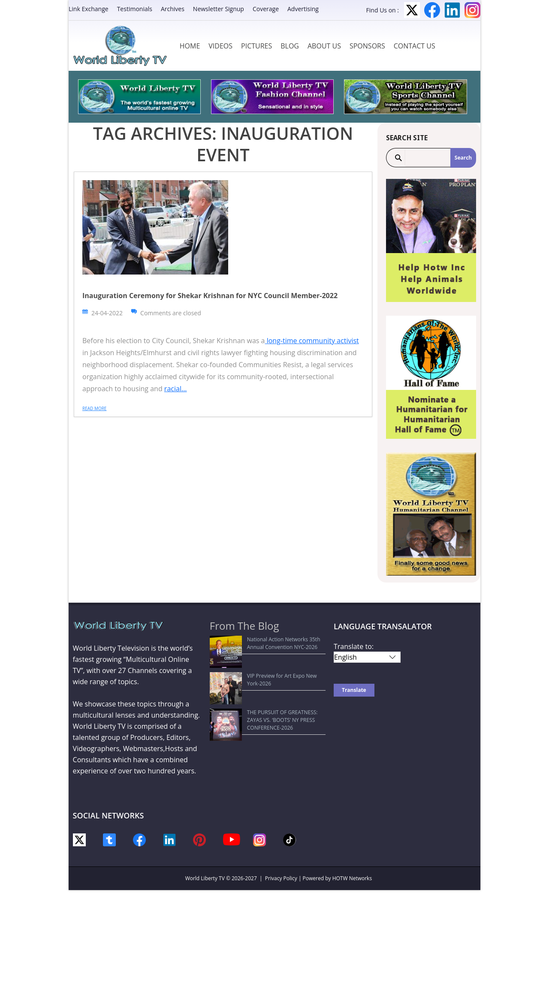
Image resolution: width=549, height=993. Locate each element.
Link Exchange (89, 9)
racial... (175, 388)
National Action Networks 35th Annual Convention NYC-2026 (260, 643)
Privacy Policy (281, 878)
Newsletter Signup (218, 9)
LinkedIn (452, 10)
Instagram (472, 10)
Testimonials (134, 9)
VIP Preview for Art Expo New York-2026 (262, 660)
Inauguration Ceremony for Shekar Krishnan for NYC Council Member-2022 (210, 295)
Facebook (432, 10)
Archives (172, 9)
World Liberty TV (205, 878)
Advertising (303, 9)
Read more (94, 408)
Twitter (412, 10)
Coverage (266, 9)
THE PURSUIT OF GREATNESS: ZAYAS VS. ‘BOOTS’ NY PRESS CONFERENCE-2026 (263, 676)
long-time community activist (312, 340)
